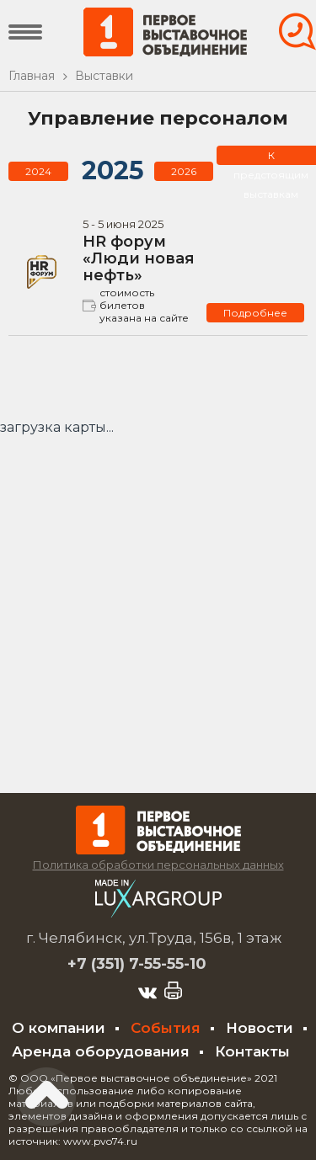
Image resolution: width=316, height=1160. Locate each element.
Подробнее (255, 312)
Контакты (252, 1051)
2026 (183, 171)
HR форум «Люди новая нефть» (139, 258)
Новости (259, 1027)
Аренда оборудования (101, 1051)
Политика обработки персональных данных (158, 864)
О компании (58, 1027)
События (166, 1027)
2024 (38, 171)
